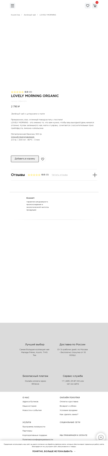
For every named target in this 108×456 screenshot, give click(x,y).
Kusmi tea (15, 15)
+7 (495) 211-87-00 (71, 381)
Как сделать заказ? (69, 414)
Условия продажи (68, 410)
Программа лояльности (33, 427)
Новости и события (32, 410)
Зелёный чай (30, 15)
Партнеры (27, 431)
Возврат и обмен (68, 406)
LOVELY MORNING (48, 15)
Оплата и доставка (69, 401)
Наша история (29, 406)
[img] (12, 6)
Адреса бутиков (30, 401)
